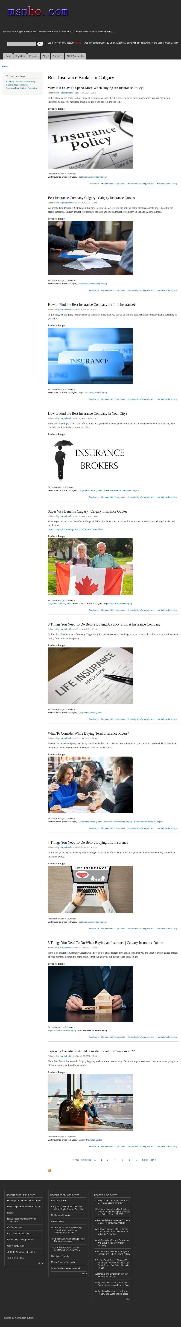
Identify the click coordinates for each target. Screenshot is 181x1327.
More (40, 1263)
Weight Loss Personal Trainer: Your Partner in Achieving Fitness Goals (112, 1283)
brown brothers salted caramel (65, 1268)
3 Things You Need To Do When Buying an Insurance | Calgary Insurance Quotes (106, 943)
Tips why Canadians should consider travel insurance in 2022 (91, 1051)
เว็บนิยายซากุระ (14, 1227)
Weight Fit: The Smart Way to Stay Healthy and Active (111, 1275)
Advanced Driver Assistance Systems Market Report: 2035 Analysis (112, 1221)
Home (8, 56)
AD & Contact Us (75, 56)
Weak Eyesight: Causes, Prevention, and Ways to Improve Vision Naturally (112, 1243)
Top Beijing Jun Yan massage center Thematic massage (68, 1240)
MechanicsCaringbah (61, 1215)
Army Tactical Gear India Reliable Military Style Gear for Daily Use (67, 1207)
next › (145, 1159)
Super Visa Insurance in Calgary (93, 392)
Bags (15, 85)
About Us (57, 56)
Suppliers (20, 56)
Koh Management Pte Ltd (19, 1233)
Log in (51, 43)
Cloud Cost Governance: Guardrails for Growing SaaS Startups (112, 1201)
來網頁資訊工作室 (15, 1258)
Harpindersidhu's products (113, 184)
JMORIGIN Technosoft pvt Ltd (21, 1252)
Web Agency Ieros (15, 1246)
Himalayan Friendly (60, 1256)
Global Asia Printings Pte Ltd (20, 1239)
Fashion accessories (25, 81)
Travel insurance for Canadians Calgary (121, 490)
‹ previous (86, 1159)
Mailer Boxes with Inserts (63, 1262)
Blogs (46, 56)
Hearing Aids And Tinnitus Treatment (24, 1200)
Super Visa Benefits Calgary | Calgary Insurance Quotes (87, 511)
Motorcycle (11, 88)
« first (76, 1159)
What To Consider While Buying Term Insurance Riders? (88, 733)
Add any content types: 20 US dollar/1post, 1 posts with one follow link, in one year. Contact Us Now (131, 43)
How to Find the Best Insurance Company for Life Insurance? (91, 304)
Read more (94, 183)
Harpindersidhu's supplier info (140, 184)
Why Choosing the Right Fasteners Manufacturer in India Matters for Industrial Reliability (111, 1231)
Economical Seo (59, 1200)
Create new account (65, 43)
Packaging (32, 88)
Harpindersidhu (66, 93)
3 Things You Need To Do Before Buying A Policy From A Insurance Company (104, 624)
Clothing (10, 81)
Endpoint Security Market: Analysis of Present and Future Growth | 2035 (112, 1252)
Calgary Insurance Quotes (90, 490)
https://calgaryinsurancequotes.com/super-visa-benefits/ (75, 529)
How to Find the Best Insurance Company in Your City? (87, 413)
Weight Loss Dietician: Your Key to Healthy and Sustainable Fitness (111, 1292)
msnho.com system (24, 1318)
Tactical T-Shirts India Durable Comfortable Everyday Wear (65, 1248)
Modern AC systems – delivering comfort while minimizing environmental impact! (66, 1230)
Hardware (23, 85)
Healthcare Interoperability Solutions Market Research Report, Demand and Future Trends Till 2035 (112, 1212)
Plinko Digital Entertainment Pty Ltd (23, 1206)
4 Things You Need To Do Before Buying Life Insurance (88, 842)
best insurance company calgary (93, 177)
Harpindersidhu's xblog (167, 184)
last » (153, 1159)
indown (10, 1213)
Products (33, 56)
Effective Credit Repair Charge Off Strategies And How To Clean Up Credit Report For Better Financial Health (112, 1264)
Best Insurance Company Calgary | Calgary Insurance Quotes (91, 198)
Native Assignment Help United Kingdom (21, 1220)
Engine (23, 88)
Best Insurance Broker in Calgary (62, 177)
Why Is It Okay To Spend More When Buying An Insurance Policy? (96, 88)
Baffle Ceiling (57, 1221)
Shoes (9, 85)
